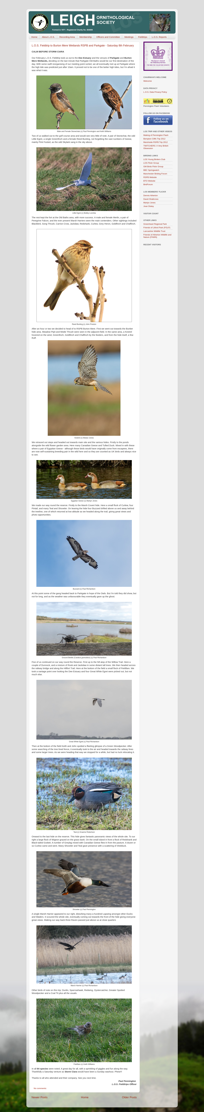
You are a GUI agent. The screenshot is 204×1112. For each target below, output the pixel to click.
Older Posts (129, 1097)
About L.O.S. (48, 37)
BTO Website (149, 181)
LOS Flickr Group (151, 163)
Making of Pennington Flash (155, 135)
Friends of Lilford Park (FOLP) (156, 227)
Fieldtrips (142, 37)
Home (34, 37)
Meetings (128, 37)
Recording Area (67, 37)
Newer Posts (40, 1097)
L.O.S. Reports (159, 37)
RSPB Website (150, 177)
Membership (85, 37)
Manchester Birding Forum (155, 174)
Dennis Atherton (150, 195)
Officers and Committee (108, 37)
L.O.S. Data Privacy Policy (155, 92)
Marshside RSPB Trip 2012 (155, 142)
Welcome (147, 81)
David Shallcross (151, 199)
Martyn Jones (149, 203)
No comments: (40, 1088)
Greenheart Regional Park (155, 224)
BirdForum (148, 184)
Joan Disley (148, 206)
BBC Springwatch (151, 170)
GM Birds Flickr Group (153, 166)
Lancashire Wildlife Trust (154, 231)
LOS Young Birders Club (154, 159)
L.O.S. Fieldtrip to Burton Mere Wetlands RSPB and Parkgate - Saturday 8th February (83, 45)
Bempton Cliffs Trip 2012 (154, 139)
